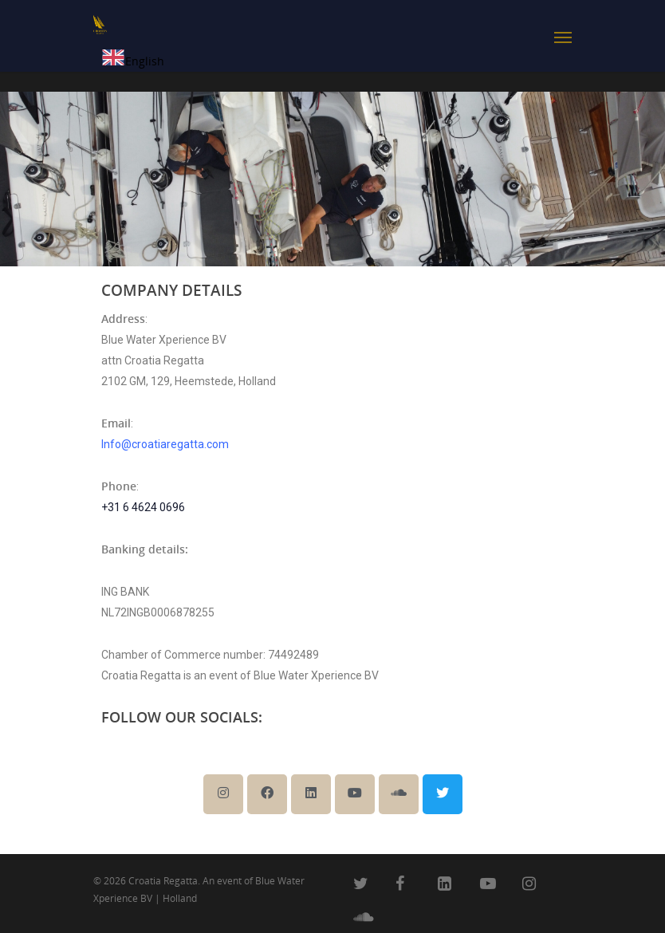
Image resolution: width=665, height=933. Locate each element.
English (132, 61)
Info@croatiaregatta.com (165, 444)
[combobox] (132, 60)
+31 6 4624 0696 (143, 507)
